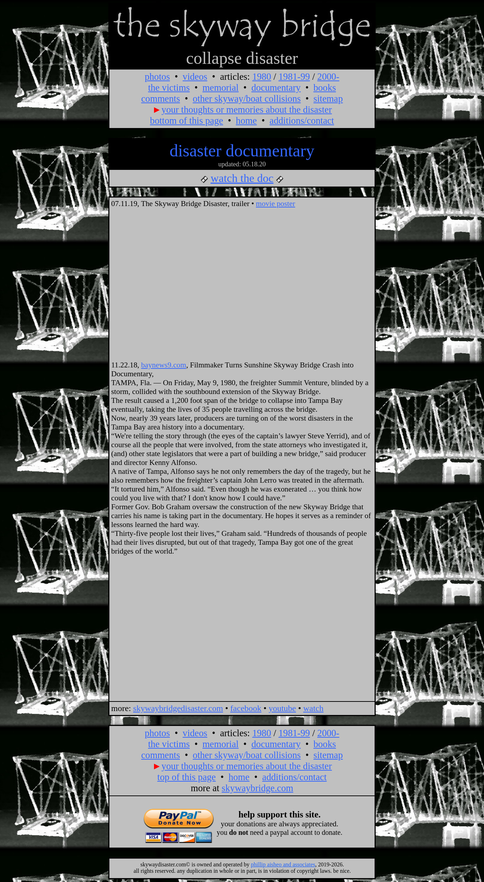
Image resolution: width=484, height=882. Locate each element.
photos (157, 76)
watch (313, 708)
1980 (261, 76)
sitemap (328, 98)
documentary (276, 87)
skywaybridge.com (257, 788)
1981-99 (294, 76)
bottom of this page (186, 120)
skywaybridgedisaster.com (178, 708)
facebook (245, 708)
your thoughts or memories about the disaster (246, 109)
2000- (328, 76)
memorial (221, 87)
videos (195, 76)
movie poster (275, 203)
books (324, 87)
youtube (282, 708)
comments (160, 98)
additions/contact (301, 120)
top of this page (186, 777)
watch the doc (242, 178)
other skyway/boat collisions (247, 98)
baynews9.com (163, 365)
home (246, 120)
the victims (169, 87)
